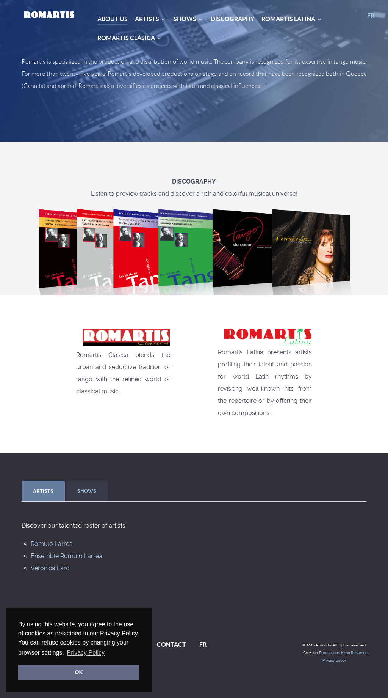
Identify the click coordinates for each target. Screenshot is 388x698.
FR (370, 15)
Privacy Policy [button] (86, 652)
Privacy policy (334, 660)
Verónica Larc (50, 568)
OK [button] (79, 672)
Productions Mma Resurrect (343, 653)
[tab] (44, 491)
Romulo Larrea (52, 543)
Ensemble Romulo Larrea (66, 556)
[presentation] (43, 491)
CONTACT (171, 644)
